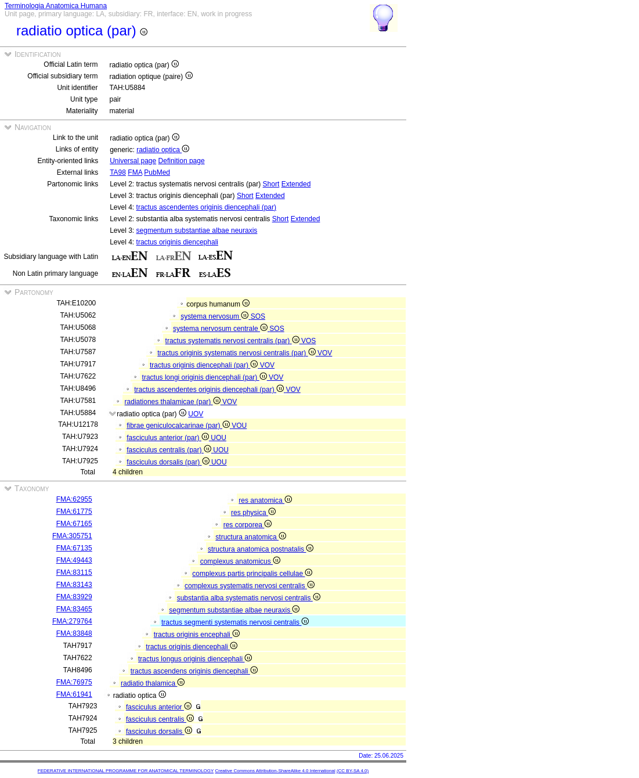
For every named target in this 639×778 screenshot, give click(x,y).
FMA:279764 (72, 621)
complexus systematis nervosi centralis (250, 586)
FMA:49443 (74, 560)
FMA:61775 (74, 511)
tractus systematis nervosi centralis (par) (233, 341)
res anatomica (265, 500)
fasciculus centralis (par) (170, 450)
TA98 (118, 172)
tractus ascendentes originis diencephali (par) (206, 207)
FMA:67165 (74, 524)
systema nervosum (215, 316)
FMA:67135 (74, 548)
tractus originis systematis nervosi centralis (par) (237, 353)
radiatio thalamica (153, 683)
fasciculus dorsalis (159, 731)
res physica (253, 513)
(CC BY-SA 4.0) (353, 770)
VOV (324, 353)
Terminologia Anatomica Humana (56, 6)
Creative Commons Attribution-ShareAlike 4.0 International (275, 770)
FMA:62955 (74, 499)
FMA (135, 172)
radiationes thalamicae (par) (173, 402)
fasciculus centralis (160, 719)
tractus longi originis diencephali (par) (205, 377)
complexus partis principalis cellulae (252, 574)
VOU (239, 426)
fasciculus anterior (159, 707)
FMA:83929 (74, 597)
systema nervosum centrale (221, 329)
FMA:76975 (74, 682)
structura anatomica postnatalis (260, 549)
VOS (308, 341)
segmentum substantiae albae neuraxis (197, 230)
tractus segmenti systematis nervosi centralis (235, 622)
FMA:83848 (74, 633)
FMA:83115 (74, 572)
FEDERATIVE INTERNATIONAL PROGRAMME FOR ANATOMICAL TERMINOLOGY (126, 770)
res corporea (247, 525)
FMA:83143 (74, 585)
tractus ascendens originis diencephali (194, 671)
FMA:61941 (74, 694)
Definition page (181, 161)
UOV (195, 414)
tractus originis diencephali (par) (205, 365)
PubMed (157, 172)
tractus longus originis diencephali (195, 659)
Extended (296, 184)
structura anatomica (250, 537)
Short (271, 184)
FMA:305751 (72, 536)
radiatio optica (162, 150)
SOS (258, 316)
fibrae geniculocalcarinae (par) (179, 426)
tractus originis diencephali (177, 242)
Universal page (133, 161)
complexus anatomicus (240, 561)
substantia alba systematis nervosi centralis (248, 598)
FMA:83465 (74, 609)
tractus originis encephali (197, 635)
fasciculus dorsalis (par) (169, 462)
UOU (218, 438)
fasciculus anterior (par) (169, 438)
